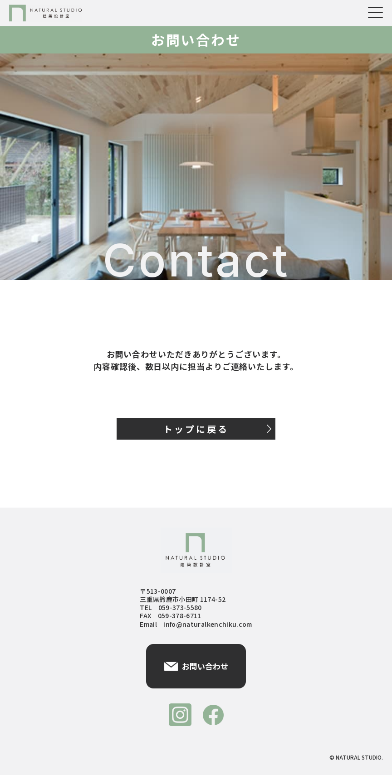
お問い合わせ (196, 666)
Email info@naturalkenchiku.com (196, 624)
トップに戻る (217, 429)
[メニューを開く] (375, 12)
